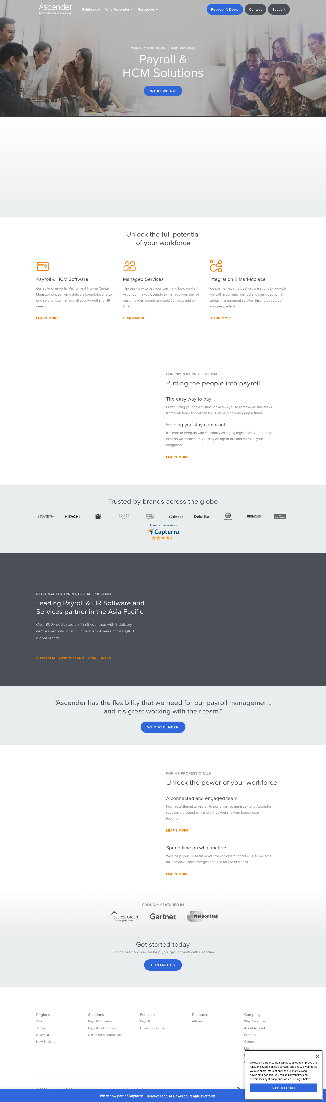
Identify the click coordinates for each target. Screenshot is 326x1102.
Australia (45, 658)
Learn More (47, 318)
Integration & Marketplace (237, 279)
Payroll (145, 1021)
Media (248, 1048)
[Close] (317, 1056)
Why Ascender (163, 727)
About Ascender (256, 1027)
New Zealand (71, 658)
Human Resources (153, 1027)
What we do (163, 91)
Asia (92, 658)
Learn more (220, 318)
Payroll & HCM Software (62, 279)
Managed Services (143, 279)
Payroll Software (100, 1021)
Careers (249, 1041)
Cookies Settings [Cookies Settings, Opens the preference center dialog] (283, 1088)
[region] (284, 1075)
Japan (105, 658)
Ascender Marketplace (104, 1034)
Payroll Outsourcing (102, 1027)
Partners (250, 1034)
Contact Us (163, 965)
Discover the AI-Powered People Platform (181, 1095)
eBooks (197, 1021)
